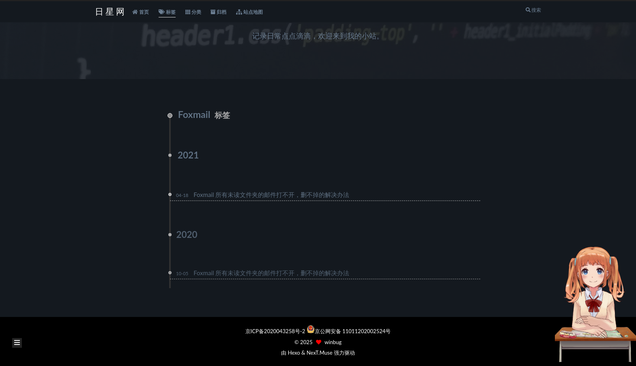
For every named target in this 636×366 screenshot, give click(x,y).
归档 (218, 12)
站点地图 (249, 12)
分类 (193, 12)
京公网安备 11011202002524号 (353, 331)
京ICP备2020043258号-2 (276, 331)
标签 (167, 12)
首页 (140, 12)
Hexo (294, 352)
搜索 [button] (533, 10)
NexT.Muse (320, 352)
